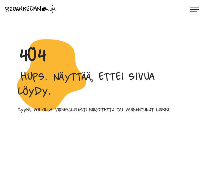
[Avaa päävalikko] (194, 9)
